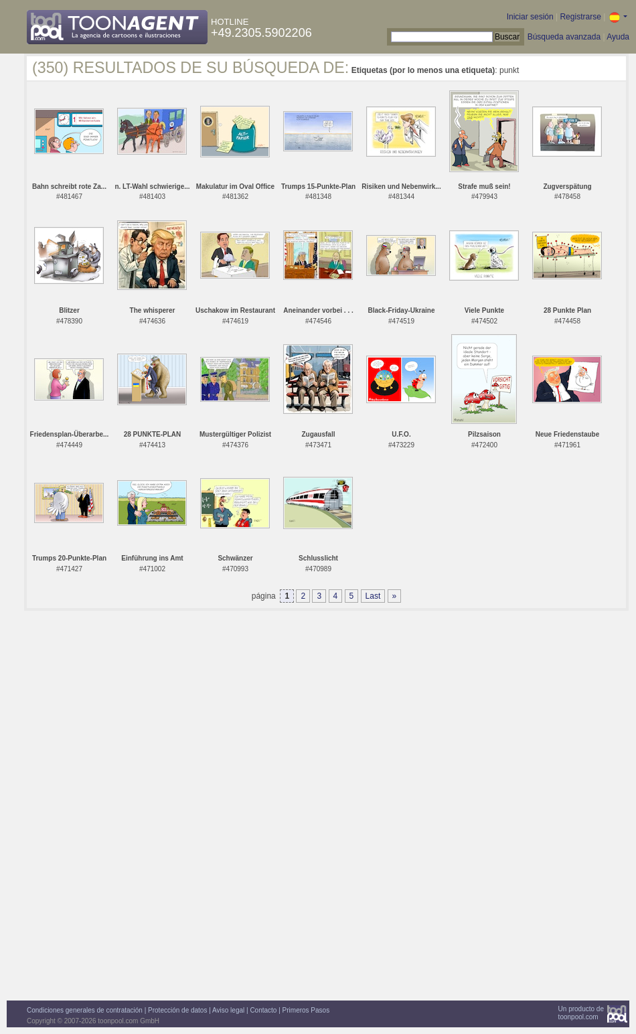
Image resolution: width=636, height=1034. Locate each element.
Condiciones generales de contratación (85, 1010)
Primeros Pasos (306, 1010)
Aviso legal (228, 1010)
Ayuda (618, 37)
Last (373, 596)
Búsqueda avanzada (564, 37)
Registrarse (580, 16)
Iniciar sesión (530, 16)
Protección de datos (177, 1010)
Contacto (263, 1010)
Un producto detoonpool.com (581, 1013)
